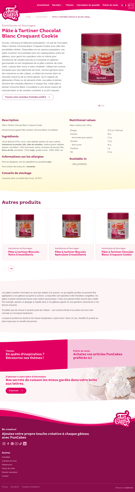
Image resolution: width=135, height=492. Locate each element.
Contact (5, 476)
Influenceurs (7, 465)
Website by (124, 488)
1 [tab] (99, 105)
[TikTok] (21, 444)
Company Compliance (31, 487)
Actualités (6, 457)
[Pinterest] (12, 444)
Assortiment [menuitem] (43, 5)
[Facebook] (8, 444)
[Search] (122, 5)
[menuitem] (128, 5)
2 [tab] (101, 105)
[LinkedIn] (25, 444)
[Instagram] (4, 444)
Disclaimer (15, 487)
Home (28, 17)
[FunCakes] (11, 12)
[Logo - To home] (122, 419)
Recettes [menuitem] (56, 5)
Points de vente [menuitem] (110, 5)
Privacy (5, 487)
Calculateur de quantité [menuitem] (88, 5)
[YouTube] (16, 444)
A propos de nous (9, 461)
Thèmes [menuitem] (70, 5)
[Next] (11, 269)
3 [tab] (103, 105)
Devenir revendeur (9, 472)
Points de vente (8, 468)
